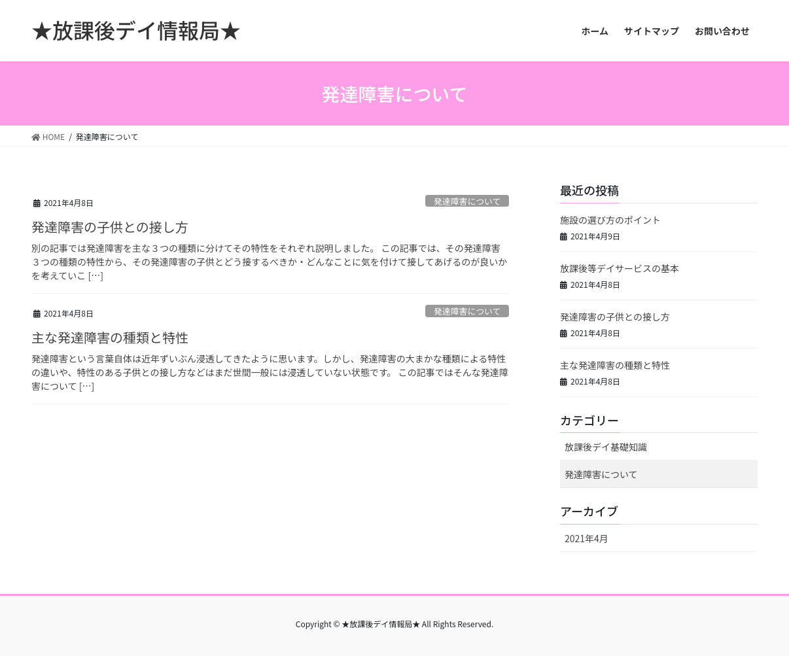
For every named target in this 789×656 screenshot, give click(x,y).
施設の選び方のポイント (610, 219)
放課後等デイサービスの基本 (619, 268)
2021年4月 (586, 538)
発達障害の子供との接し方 (109, 226)
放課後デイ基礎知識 (606, 446)
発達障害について (467, 201)
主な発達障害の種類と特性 (109, 337)
